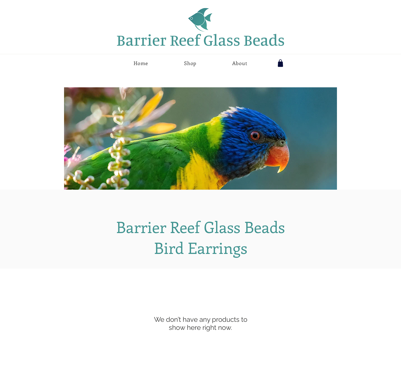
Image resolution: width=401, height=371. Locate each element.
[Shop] (280, 63)
